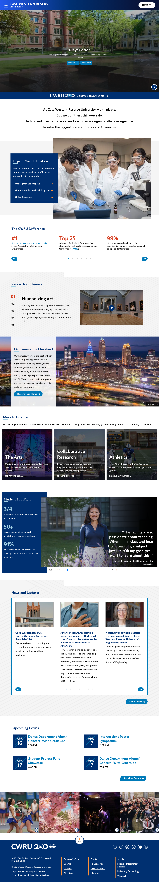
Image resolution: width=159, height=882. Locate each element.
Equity (94, 859)
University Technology (128, 871)
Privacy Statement (35, 871)
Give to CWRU (98, 868)
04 (13, 317)
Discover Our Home (28, 393)
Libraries (95, 873)
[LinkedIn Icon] (133, 847)
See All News (137, 701)
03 (13, 310)
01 (13, 296)
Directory (68, 873)
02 (13, 303)
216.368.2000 (18, 861)
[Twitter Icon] (146, 847)
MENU (147, 5)
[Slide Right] (145, 258)
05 (13, 324)
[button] (68, 258)
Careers (68, 868)
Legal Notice (17, 871)
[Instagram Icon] (121, 847)
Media (120, 859)
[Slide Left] (14, 258)
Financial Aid (97, 863)
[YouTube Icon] (139, 847)
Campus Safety (71, 859)
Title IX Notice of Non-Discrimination (30, 875)
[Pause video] (154, 87)
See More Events (134, 778)
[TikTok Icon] (127, 847)
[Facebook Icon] (115, 847)
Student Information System (127, 865)
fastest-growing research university (29, 243)
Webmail (121, 876)
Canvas (67, 863)
